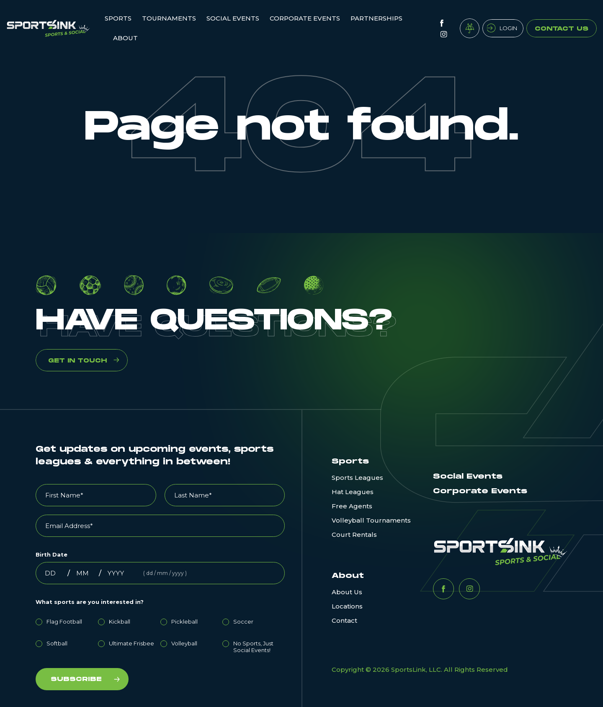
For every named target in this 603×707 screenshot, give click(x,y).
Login (508, 28)
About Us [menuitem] (347, 592)
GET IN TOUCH (77, 360)
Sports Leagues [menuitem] (357, 478)
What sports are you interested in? (90, 601)
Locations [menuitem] (347, 606)
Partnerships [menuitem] (376, 18)
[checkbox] (160, 634)
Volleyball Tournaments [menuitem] (371, 520)
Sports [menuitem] (118, 18)
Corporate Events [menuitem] (305, 18)
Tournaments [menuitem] (169, 18)
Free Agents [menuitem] (352, 506)
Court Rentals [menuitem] (354, 535)
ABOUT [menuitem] (125, 38)
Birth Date (51, 554)
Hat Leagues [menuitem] (353, 492)
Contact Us (561, 28)
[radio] (67, 620)
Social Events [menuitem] (232, 18)
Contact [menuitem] (344, 620)
